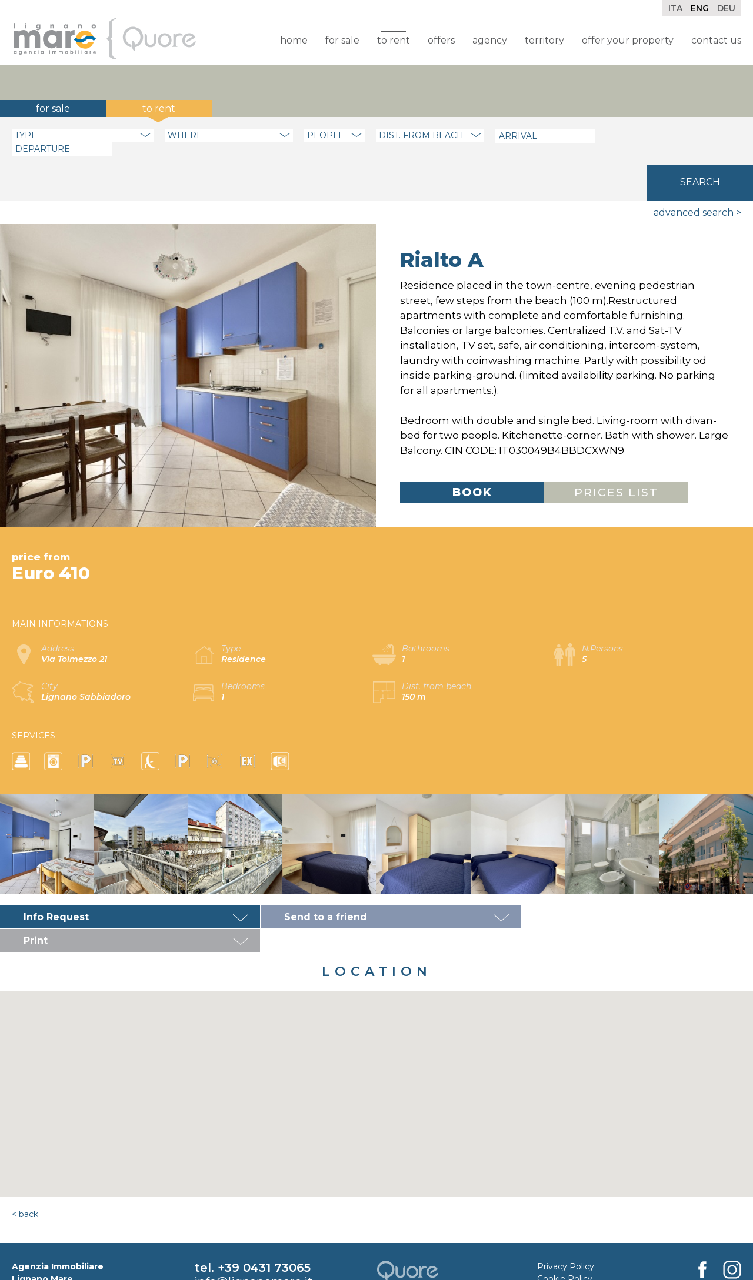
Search (700, 134)
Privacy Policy (565, 1206)
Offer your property (628, 40)
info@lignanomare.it (253, 1222)
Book (472, 456)
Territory (544, 40)
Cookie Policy (564, 1219)
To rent (393, 40)
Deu (726, 8)
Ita (675, 8)
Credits (551, 1231)
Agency (489, 40)
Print (537, 880)
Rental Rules (563, 1243)
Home (294, 40)
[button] (376, 1023)
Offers (441, 40)
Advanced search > (697, 176)
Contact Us (716, 40)
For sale (342, 40)
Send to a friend (316, 880)
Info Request (56, 880)
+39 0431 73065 (264, 1208)
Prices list (616, 456)
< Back (25, 1154)
